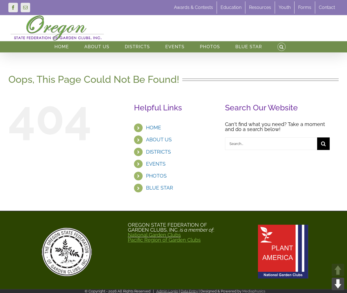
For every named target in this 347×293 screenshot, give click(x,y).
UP (338, 270)
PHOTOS (156, 176)
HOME (153, 127)
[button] (281, 46)
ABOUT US (159, 139)
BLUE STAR (159, 188)
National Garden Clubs (154, 235)
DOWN (338, 284)
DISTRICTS (158, 152)
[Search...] (271, 143)
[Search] (323, 143)
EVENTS (156, 164)
